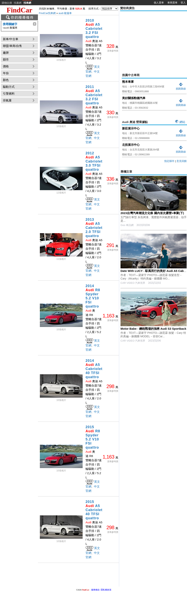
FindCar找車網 (47, 13)
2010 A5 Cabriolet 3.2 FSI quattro (94, 28)
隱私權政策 (106, 590)
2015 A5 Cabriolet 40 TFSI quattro (94, 510)
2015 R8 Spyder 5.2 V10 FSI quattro (93, 437)
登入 (183, 2)
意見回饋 (182, 161)
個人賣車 (159, 2)
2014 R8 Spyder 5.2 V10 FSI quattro (93, 296)
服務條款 (95, 590)
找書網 (17, 2)
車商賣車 (172, 2)
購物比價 (7, 2)
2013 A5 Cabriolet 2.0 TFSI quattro (94, 228)
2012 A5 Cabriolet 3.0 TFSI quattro (94, 161)
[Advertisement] (153, 407)
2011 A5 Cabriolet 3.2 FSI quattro (94, 95)
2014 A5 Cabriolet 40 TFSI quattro (94, 369)
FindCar (19, 10)
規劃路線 (181, 87)
